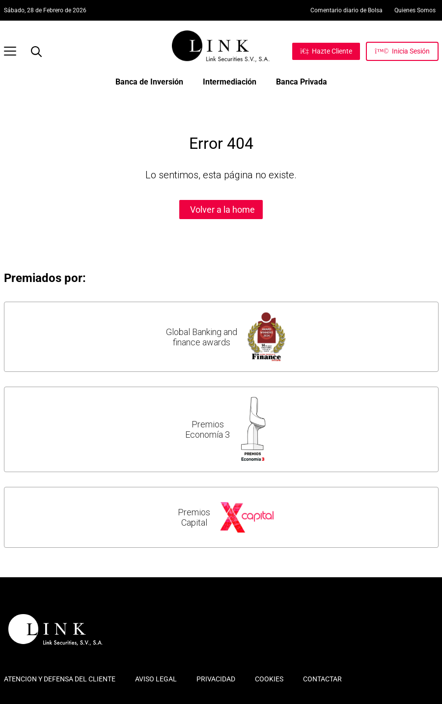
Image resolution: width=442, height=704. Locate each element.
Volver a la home (222, 209)
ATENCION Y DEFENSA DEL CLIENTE (59, 679)
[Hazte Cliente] (326, 51)
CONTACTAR (322, 679)
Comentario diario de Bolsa (346, 10)
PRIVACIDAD (215, 679)
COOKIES (269, 679)
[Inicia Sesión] (402, 51)
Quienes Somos (415, 10)
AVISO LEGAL (156, 679)
